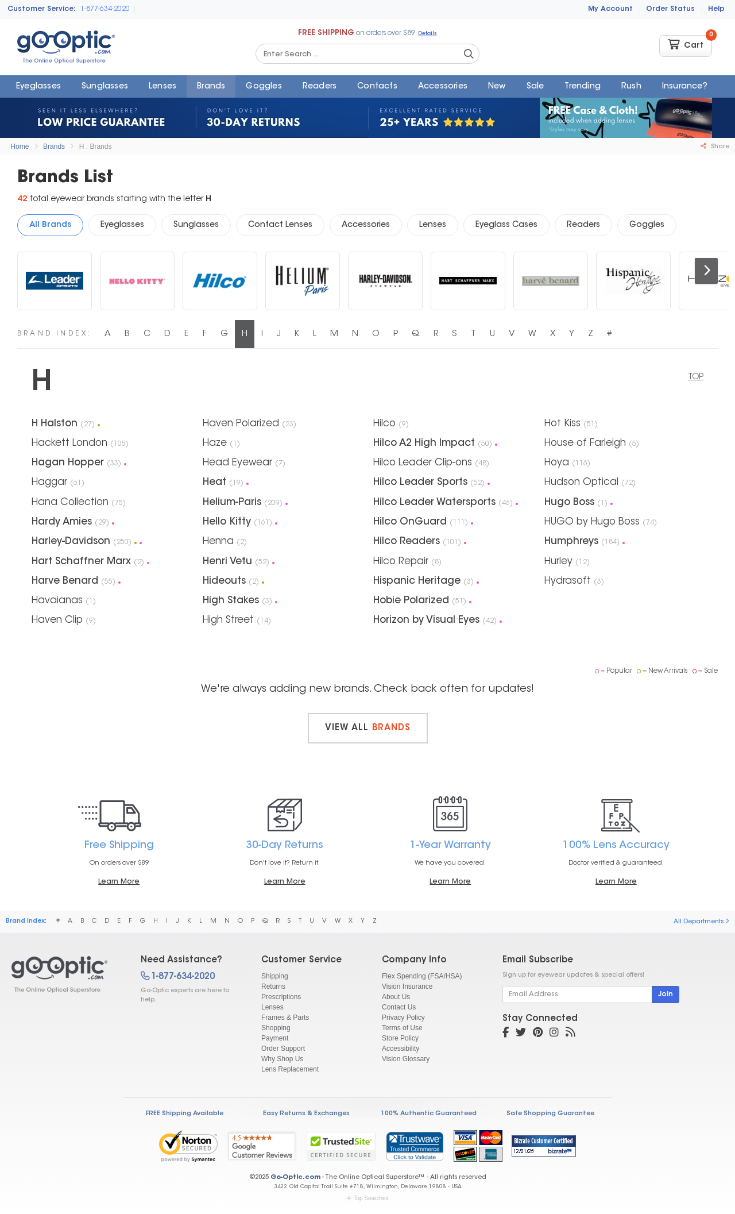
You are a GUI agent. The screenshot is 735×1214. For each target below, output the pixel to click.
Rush (631, 87)
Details (427, 33)
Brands (211, 87)
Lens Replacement (290, 1069)
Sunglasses (105, 87)
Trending (582, 87)
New (497, 87)
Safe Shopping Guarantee (550, 1114)
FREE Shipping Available (184, 1114)
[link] (414, 1146)
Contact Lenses (280, 225)
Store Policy (400, 1038)
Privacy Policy (403, 1017)
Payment (274, 1038)
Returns (273, 986)
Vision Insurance (407, 986)
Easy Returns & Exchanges (306, 1114)
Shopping (276, 1028)
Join (665, 994)
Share (715, 146)
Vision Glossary (406, 1059)
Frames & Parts (285, 1017)
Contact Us (399, 1007)
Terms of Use (402, 1028)
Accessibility (400, 1049)
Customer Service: (41, 9)
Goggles (263, 87)
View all (368, 728)
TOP (695, 377)
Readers (319, 87)
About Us (396, 997)
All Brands (50, 225)
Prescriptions (281, 997)
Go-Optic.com (295, 1177)
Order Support (283, 1049)
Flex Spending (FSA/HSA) (422, 976)
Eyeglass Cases (506, 225)
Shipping (274, 976)
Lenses (162, 87)
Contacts (377, 87)
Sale (535, 87)
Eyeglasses (38, 87)
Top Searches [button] (367, 1198)
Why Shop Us (282, 1059)
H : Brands (95, 146)
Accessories (442, 87)
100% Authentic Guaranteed (429, 1114)
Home (19, 146)
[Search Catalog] (469, 54)
